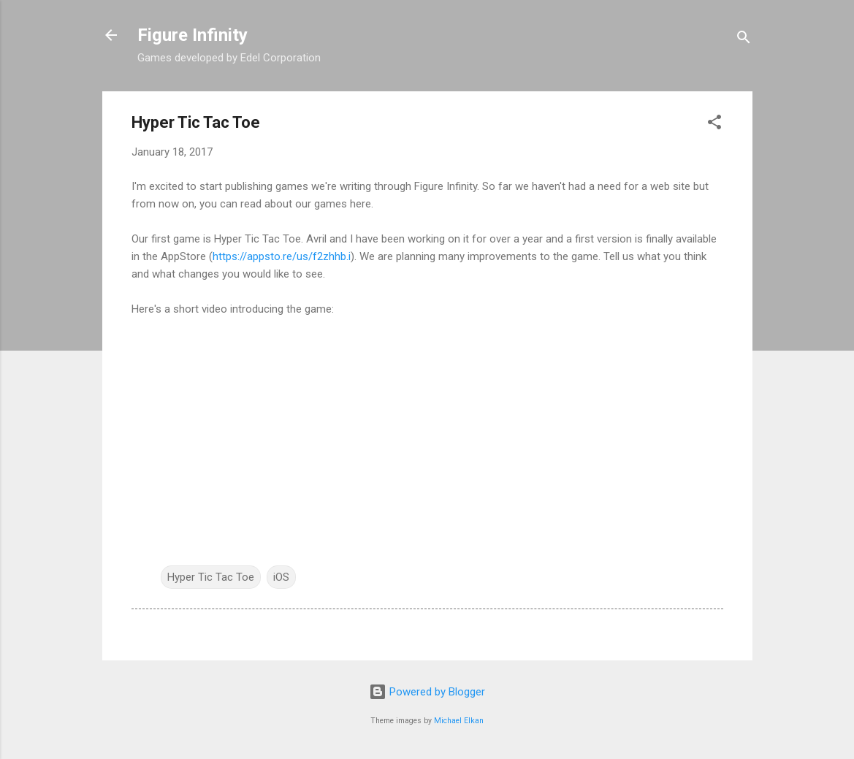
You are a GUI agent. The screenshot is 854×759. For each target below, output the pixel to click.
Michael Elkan (459, 720)
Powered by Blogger (427, 691)
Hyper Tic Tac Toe (210, 577)
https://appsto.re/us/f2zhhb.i (282, 256)
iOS (281, 577)
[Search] (743, 40)
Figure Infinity (192, 35)
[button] (714, 124)
